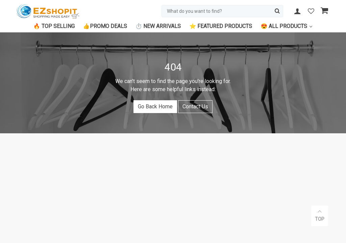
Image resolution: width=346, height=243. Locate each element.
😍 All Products (284, 26)
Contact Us (195, 106)
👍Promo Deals (105, 26)
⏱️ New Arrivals (158, 26)
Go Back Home (155, 106)
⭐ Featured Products (220, 26)
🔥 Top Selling (54, 26)
